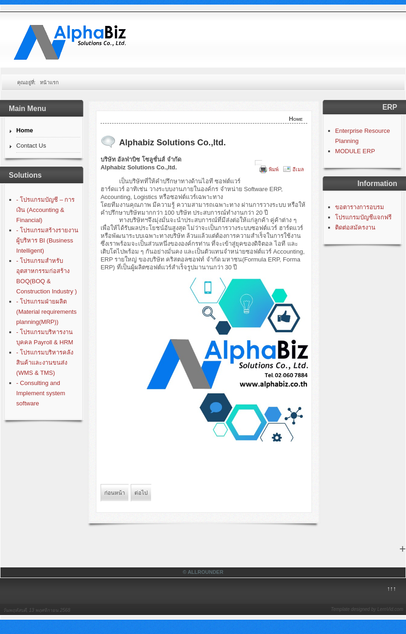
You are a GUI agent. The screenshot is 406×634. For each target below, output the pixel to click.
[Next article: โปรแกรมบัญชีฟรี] (141, 493)
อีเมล (298, 169)
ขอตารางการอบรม (359, 207)
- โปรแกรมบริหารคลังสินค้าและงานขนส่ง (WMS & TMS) (44, 362)
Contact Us (31, 145)
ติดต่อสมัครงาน (355, 227)
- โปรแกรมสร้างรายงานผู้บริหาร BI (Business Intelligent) (47, 240)
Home (24, 130)
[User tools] (258, 163)
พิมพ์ (274, 169)
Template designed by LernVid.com (367, 609)
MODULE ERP (355, 151)
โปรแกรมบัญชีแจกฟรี (363, 217)
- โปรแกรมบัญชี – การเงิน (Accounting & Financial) (45, 210)
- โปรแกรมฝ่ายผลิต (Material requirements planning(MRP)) (46, 311)
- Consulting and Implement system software (40, 393)
